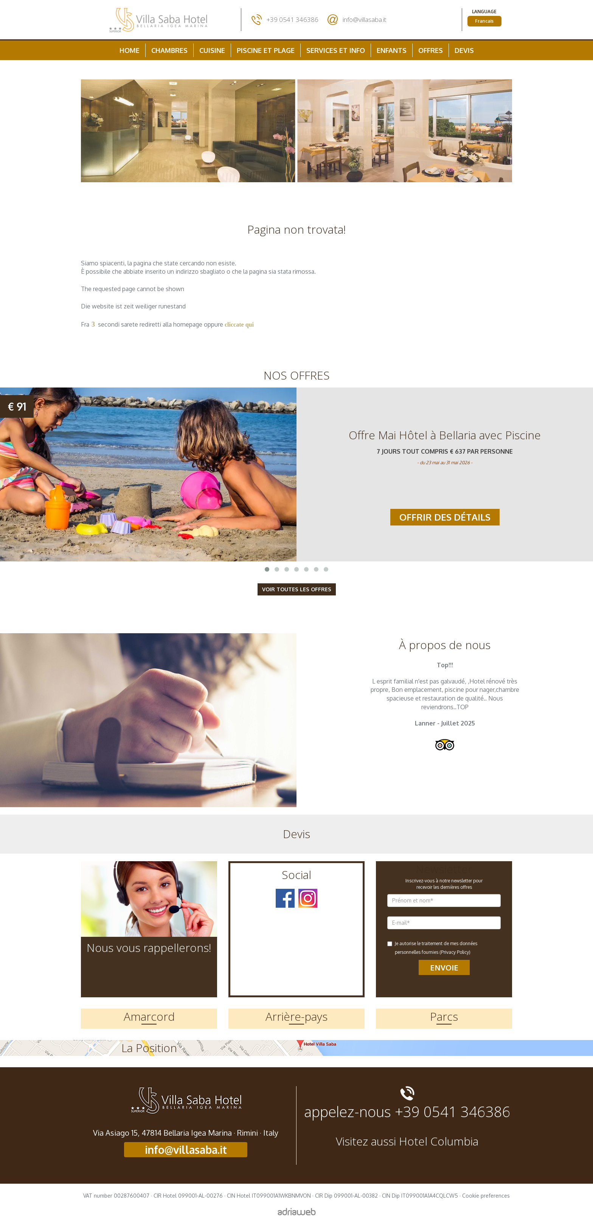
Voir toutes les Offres (296, 589)
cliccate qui (239, 324)
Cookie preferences (486, 1195)
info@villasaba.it (364, 19)
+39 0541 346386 (292, 19)
